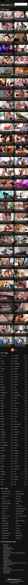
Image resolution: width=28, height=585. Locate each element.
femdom (8, 346)
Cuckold (7, 440)
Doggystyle (7, 456)
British (7, 416)
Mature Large (5, 528)
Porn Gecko (18, 525)
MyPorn (17, 503)
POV (20, 419)
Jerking (20, 379)
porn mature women (20, 511)
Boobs (7, 408)
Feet (7, 464)
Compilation (7, 435)
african (3, 279)
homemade (24, 166)
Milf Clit (3, 513)
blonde (11, 43)
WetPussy (7, 5)
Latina (20, 382)
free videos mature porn (21, 508)
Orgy (20, 406)
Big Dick (7, 390)
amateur (4, 32)
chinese (10, 32)
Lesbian (20, 385)
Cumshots (7, 448)
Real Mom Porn (19, 535)
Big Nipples (7, 395)
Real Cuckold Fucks (6, 493)
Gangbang (7, 474)
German (7, 479)
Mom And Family (7, 560)
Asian (7, 372)
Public (20, 421)
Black (7, 400)
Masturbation (20, 395)
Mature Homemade (20, 493)
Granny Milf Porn (5, 535)
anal (3, 20)
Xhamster (5, 557)
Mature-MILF (6, 558)
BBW (7, 379)
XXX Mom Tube (5, 496)
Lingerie (20, 390)
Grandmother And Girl (8, 564)
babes (22, 43)
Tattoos (20, 461)
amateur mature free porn (21, 515)
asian (7, 32)
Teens (20, 464)
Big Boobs (7, 387)
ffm (13, 32)
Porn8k (17, 523)
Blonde (7, 403)
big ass (20, 77)
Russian (20, 435)
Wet (20, 482)
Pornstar (20, 416)
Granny (7, 482)
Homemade (20, 364)
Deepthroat (7, 450)
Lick (20, 387)
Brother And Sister (7, 568)
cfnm (22, 245)
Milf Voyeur (4, 520)
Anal (7, 366)
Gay (7, 477)
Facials (7, 461)
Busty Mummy (5, 530)
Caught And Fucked (7, 561)
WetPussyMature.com (19, 581)
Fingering (7, 472)
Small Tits (20, 445)
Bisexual (7, 398)
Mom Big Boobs (5, 525)
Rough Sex (20, 432)
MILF (20, 400)
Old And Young (6, 555)
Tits (20, 472)
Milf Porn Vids (19, 533)
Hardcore (20, 358)
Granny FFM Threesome (8, 548)
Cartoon (7, 421)
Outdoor (20, 408)
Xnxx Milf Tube (19, 506)
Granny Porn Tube (6, 501)
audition (8, 43)
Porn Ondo (18, 530)
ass (5, 20)
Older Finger (4, 538)
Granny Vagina (5, 523)
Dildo (7, 453)
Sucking (20, 458)
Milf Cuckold (4, 518)
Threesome (20, 466)
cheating (8, 65)
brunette (25, 20)
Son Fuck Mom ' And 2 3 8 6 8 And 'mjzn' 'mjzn (13, 570)
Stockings (20, 453)
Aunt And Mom (6, 573)
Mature (20, 398)
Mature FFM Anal (7, 551)
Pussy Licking (20, 424)
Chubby (7, 427)
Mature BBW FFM (7, 547)
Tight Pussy (20, 469)
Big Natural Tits (7, 393)
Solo (20, 448)
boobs (26, 144)
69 (7, 358)
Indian (20, 372)
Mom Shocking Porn (6, 533)
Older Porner (18, 498)
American (7, 364)
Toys (20, 474)
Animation (7, 369)
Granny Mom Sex (6, 515)
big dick (22, 65)
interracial (23, 121)
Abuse (16, 582)
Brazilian (7, 414)
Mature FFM (6, 544)
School (20, 437)
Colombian (7, 432)
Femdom (7, 466)
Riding (20, 429)
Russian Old (18, 538)
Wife (20, 485)
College (7, 429)
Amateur (7, 361)
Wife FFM (5, 545)
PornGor (17, 528)
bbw (17, 20)
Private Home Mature (6, 503)
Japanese (20, 377)
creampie (12, 110)
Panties (20, 411)
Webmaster (12, 582)
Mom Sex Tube (19, 513)
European (7, 458)
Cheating (7, 424)
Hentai (20, 361)
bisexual (8, 20)
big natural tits (9, 144)
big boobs (25, 77)
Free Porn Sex (19, 491)
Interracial (20, 374)
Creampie (7, 437)
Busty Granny (5, 506)
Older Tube (18, 496)
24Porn (17, 518)
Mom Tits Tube (19, 501)
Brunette (7, 419)
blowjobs (12, 20)
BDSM (7, 382)
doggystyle (23, 32)
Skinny (20, 443)
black (25, 43)
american (19, 32)
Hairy (7, 485)
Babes (7, 377)
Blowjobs (7, 406)
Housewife (20, 366)
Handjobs (20, 356)
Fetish (7, 469)
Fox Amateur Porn (6, 491)
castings (25, 155)
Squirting (20, 450)
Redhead (20, 427)
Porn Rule (4, 511)
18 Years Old (7, 356)
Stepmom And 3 (6, 571)
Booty (7, 411)
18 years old (19, 312)
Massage (20, 393)
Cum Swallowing (7, 445)
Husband (20, 369)
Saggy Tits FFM (6, 550)
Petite (20, 414)
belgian (8, 267)
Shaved (20, 440)
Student (20, 456)
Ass (7, 374)
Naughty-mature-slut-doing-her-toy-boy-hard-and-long (14, 562)
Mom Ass (4, 498)
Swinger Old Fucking (20, 520)
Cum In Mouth (7, 443)
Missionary (20, 403)
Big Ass (7, 385)
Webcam (20, 479)
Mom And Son (6, 567)
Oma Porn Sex (5, 508)
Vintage (20, 477)
